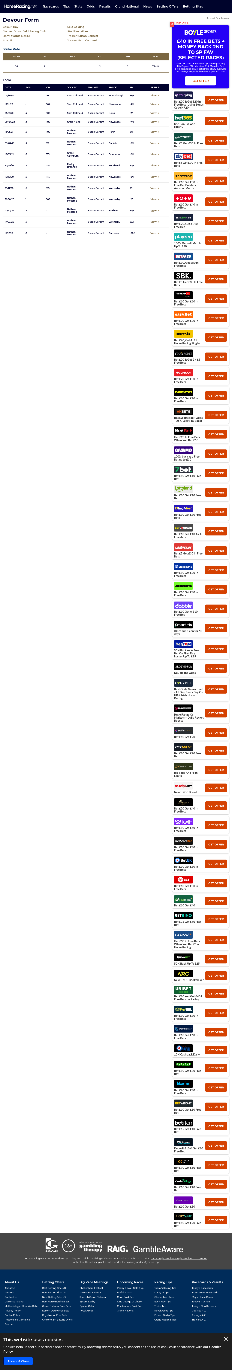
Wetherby (114, 188)
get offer (216, 100)
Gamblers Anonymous (194, 1258)
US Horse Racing (14, 1301)
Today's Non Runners (204, 1306)
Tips (66, 6)
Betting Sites (193, 6)
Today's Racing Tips (165, 1288)
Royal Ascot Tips (163, 1310)
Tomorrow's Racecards (205, 1292)
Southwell (114, 165)
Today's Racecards (202, 1288)
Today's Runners (201, 1301)
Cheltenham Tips (163, 1297)
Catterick (114, 233)
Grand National (127, 6)
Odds (91, 6)
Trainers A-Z (199, 1319)
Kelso (112, 113)
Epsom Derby (87, 1301)
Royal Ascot (86, 1310)
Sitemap (9, 1324)
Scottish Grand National (93, 1297)
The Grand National (90, 1292)
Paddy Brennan (72, 165)
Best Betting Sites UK (54, 1292)
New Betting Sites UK (54, 1297)
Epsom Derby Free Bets (55, 1310)
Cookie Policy (12, 1315)
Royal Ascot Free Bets (54, 1315)
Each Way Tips (162, 1301)
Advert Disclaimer (218, 18)
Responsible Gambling (17, 1319)
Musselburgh (116, 95)
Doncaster (115, 154)
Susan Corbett (96, 95)
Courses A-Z (199, 1310)
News (147, 6)
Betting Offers (167, 6)
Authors (9, 1292)
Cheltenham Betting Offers (57, 1319)
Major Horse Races (202, 1297)
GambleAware (171, 1258)
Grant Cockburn (73, 154)
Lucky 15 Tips (161, 1292)
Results (105, 6)
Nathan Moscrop (72, 132)
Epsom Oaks (87, 1306)
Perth (112, 132)
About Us (10, 1288)
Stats (78, 6)
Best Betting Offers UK (55, 1288)
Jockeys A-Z (199, 1315)
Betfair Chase (124, 1292)
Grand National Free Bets (56, 1306)
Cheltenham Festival (91, 1288)
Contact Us (11, 1297)
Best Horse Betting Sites (55, 1301)
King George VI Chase (129, 1301)
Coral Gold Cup (125, 1297)
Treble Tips (160, 1306)
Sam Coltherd (75, 95)
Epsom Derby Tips (164, 1315)
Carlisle (113, 143)
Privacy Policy (13, 1310)
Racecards (51, 6)
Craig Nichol (74, 122)
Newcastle (115, 104)
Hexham (114, 210)
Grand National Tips (165, 1319)
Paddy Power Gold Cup (130, 1288)
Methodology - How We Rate (21, 1306)
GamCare (156, 1258)
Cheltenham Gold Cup (129, 1306)
